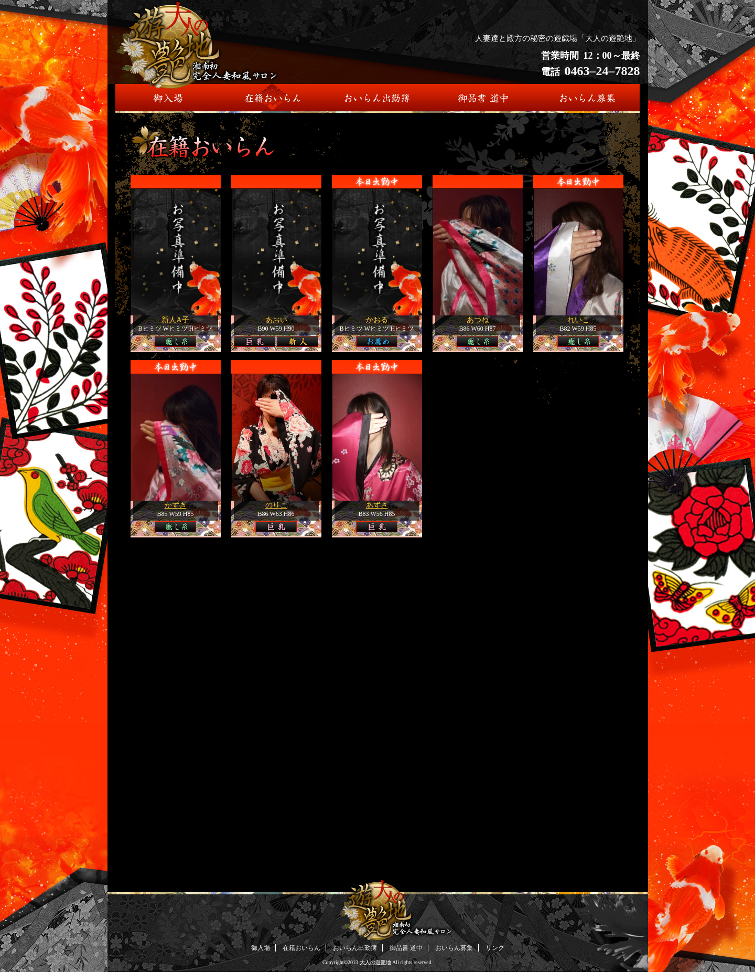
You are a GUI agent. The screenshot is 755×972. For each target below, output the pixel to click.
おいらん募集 (454, 948)
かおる (377, 320)
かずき (176, 505)
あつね (478, 320)
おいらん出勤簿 (355, 948)
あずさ (377, 505)
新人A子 (175, 320)
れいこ (578, 320)
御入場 (260, 948)
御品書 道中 (406, 948)
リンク (495, 948)
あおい (276, 320)
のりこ (276, 505)
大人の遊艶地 (375, 962)
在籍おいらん (301, 948)
